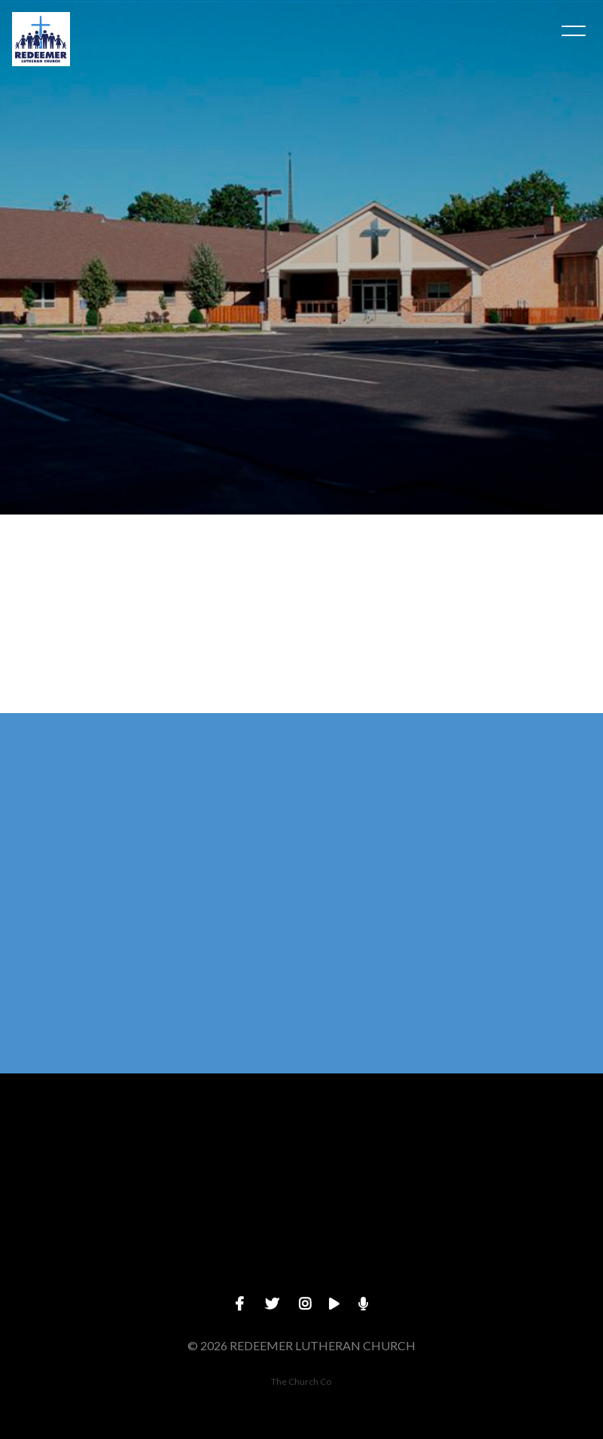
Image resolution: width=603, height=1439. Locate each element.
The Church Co (301, 1381)
